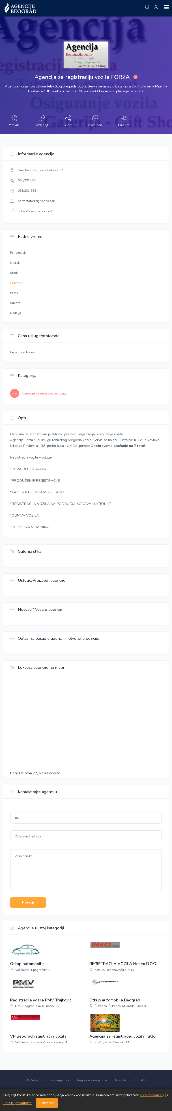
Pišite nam (95, 121)
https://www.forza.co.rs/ (35, 211)
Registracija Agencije (92, 1080)
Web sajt (41, 121)
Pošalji (28, 902)
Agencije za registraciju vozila (44, 393)
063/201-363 (27, 180)
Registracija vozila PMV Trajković (40, 1000)
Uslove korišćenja (153, 1095)
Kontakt (139, 1080)
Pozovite (14, 121)
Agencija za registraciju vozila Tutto (122, 1036)
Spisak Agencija (58, 1080)
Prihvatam (47, 1103)
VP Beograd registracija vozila (38, 1036)
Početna (33, 1080)
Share (68, 121)
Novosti (120, 1080)
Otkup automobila (27, 963)
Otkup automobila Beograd (114, 1000)
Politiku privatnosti (17, 1103)
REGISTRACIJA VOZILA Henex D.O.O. (123, 963)
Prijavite (123, 121)
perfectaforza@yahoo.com (37, 201)
